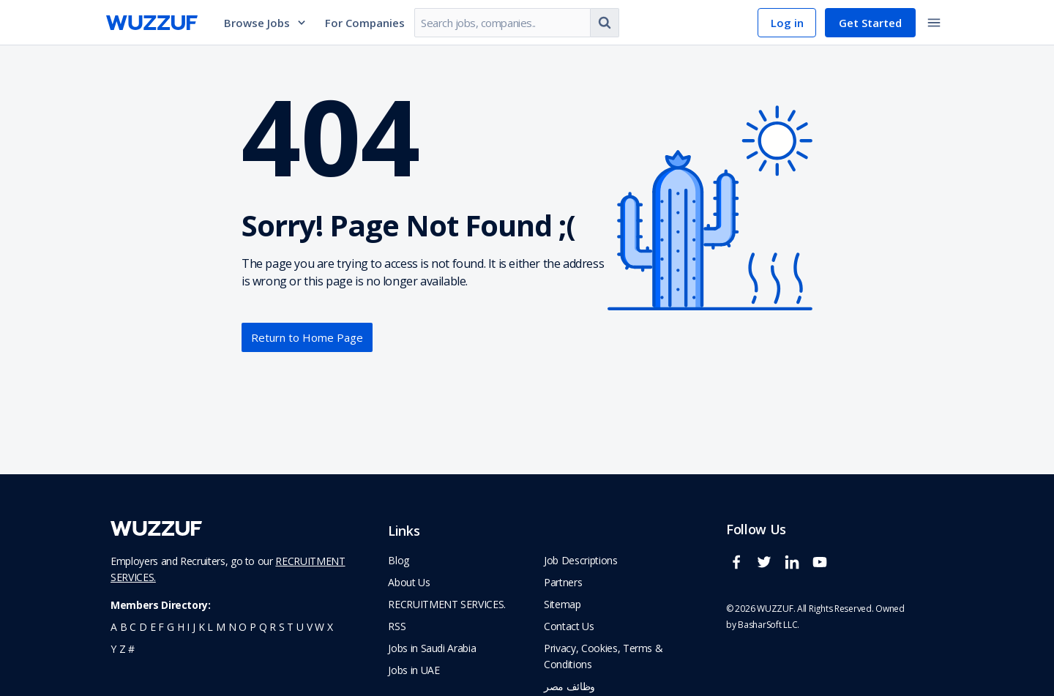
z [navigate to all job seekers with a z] (122, 649)
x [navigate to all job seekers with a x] (330, 627)
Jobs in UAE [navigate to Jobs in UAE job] (413, 670)
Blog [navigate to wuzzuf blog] (398, 560)
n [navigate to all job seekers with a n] (232, 627)
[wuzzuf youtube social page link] (823, 568)
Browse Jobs (265, 22)
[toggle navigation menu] (934, 23)
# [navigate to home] (131, 649)
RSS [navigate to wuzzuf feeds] (396, 626)
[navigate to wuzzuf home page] (152, 22)
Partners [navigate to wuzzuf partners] (563, 582)
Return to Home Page (307, 337)
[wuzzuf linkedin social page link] (796, 568)
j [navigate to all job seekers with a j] (194, 627)
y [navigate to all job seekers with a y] (113, 649)
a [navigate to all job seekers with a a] (114, 627)
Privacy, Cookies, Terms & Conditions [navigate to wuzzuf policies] (603, 656)
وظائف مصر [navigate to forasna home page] (569, 686)
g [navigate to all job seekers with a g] (170, 627)
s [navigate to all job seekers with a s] (282, 627)
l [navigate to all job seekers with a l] (210, 627)
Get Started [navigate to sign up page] (870, 22)
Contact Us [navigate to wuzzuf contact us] (569, 626)
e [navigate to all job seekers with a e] (153, 627)
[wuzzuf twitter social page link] (768, 568)
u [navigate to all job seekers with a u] (300, 627)
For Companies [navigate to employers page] (365, 22)
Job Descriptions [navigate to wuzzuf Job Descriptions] (580, 560)
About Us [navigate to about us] (409, 582)
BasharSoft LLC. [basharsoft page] (768, 624)
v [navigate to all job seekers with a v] (310, 627)
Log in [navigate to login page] (787, 22)
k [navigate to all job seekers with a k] (201, 627)
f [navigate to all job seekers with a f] (161, 627)
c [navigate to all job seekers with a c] (133, 627)
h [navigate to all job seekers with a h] (180, 627)
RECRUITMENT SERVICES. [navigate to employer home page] (447, 604)
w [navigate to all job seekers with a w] (319, 627)
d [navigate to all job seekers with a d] (143, 627)
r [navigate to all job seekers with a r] (272, 627)
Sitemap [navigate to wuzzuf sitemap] (562, 604)
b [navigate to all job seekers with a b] (123, 627)
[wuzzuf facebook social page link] (740, 568)
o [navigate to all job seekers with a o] (243, 627)
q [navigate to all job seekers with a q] (263, 627)
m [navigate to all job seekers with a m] (220, 627)
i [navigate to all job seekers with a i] (188, 627)
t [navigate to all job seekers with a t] (290, 627)
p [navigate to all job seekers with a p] (253, 627)
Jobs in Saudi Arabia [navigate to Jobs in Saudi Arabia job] (432, 648)
